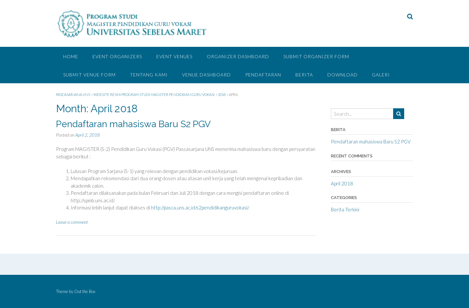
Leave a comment (72, 222)
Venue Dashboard (206, 74)
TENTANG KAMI (149, 74)
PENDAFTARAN (263, 74)
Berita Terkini (345, 209)
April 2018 (342, 183)
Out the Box (84, 291)
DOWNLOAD (342, 74)
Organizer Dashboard (238, 56)
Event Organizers (117, 56)
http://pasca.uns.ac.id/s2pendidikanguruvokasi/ (200, 207)
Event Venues (174, 56)
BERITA (304, 74)
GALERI (381, 74)
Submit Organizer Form (316, 56)
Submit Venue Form (89, 74)
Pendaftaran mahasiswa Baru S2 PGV (133, 124)
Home (70, 56)
